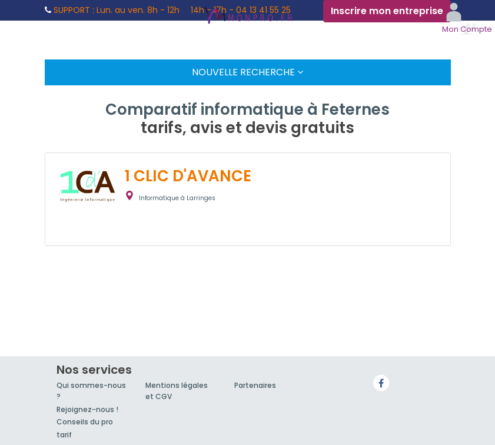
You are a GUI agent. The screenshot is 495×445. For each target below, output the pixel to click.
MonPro (248, 16)
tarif (64, 435)
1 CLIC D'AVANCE (188, 176)
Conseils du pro (85, 422)
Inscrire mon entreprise (387, 11)
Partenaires (255, 385)
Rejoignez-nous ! (87, 409)
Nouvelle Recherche (247, 72)
